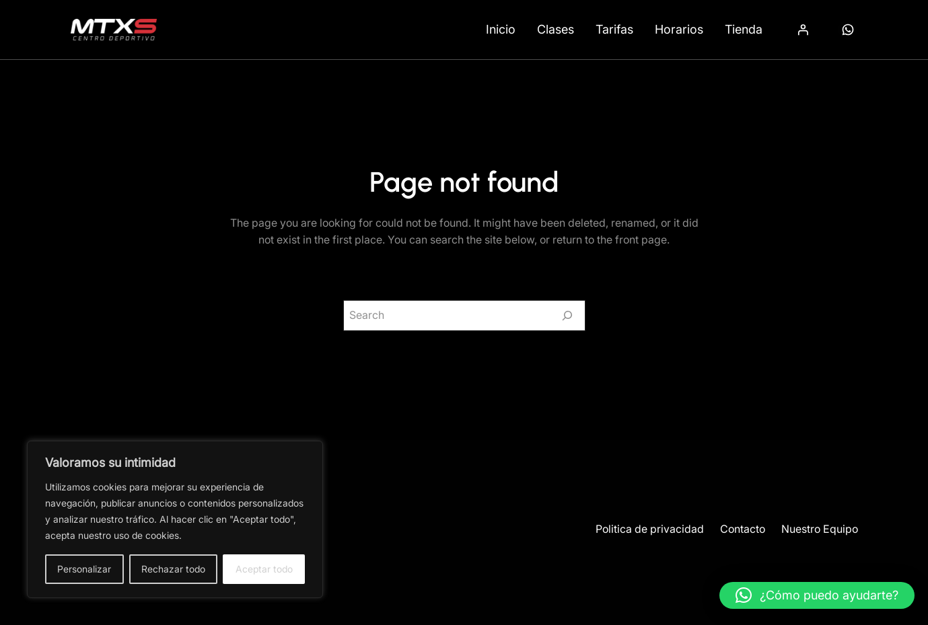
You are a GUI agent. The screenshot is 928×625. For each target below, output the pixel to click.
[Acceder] (802, 29)
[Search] (567, 315)
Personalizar (84, 569)
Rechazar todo (173, 569)
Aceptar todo (264, 569)
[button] (817, 595)
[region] (175, 519)
